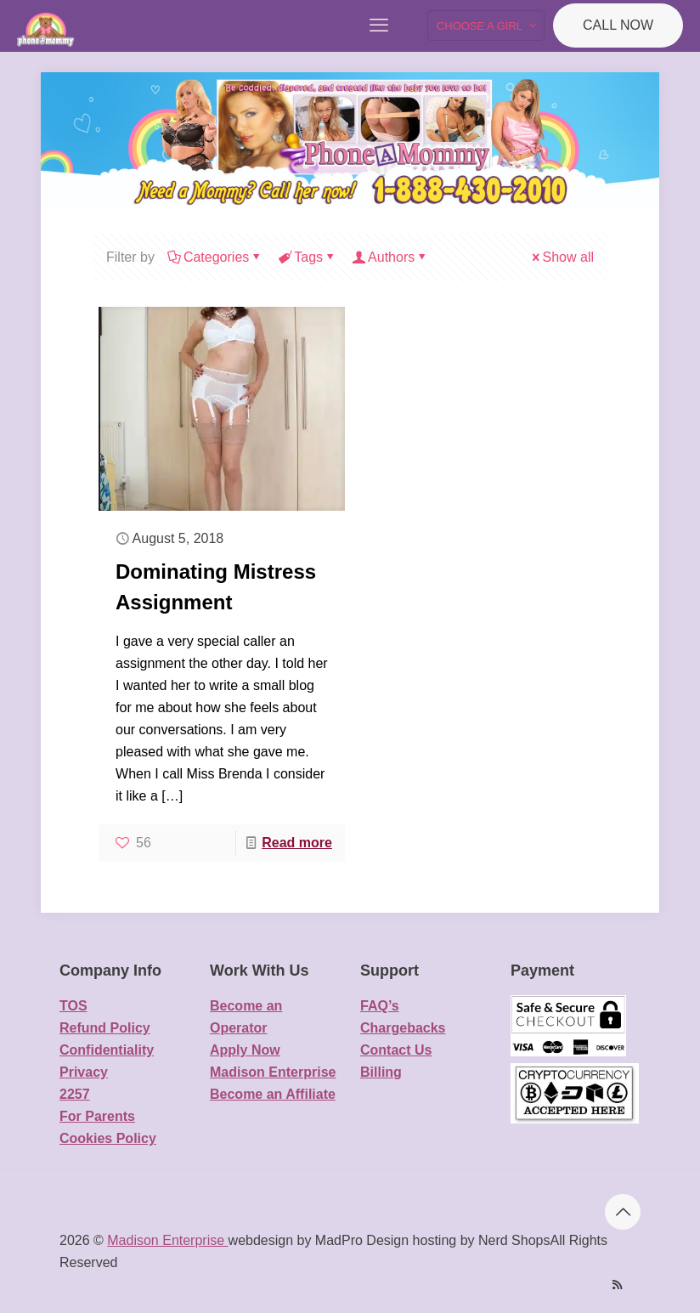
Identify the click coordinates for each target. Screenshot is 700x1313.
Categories (214, 257)
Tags (307, 257)
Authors (390, 257)
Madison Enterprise (273, 1072)
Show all (561, 257)
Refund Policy (104, 1028)
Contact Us (396, 1050)
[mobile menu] (378, 25)
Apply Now (245, 1050)
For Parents (97, 1116)
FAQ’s (379, 1006)
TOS (73, 1006)
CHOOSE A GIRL (488, 26)
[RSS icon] (617, 1284)
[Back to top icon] (623, 1212)
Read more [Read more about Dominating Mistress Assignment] (297, 842)
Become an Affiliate (273, 1094)
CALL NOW (618, 25)
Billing (381, 1072)
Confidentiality (106, 1050)
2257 (74, 1094)
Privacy (83, 1072)
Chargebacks (403, 1028)
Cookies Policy (107, 1138)
